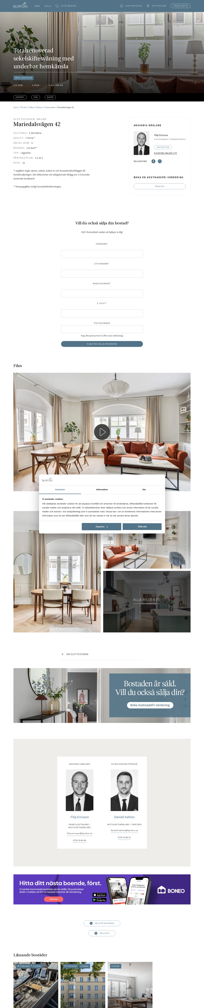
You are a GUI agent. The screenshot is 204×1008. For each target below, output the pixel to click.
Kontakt (20, 97)
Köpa (37, 6)
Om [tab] (144, 489)
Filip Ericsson (79, 817)
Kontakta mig (163, 147)
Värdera (180, 6)
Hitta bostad (66, 5)
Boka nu (159, 186)
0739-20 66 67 (124, 837)
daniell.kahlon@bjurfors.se (124, 830)
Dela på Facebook (102, 923)
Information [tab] (102, 489)
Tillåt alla (142, 526)
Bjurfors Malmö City (165, 153)
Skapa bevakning (131, 5)
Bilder (50, 97)
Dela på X (101, 933)
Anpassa (102, 526)
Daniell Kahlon (124, 817)
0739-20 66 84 (79, 840)
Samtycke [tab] (60, 489)
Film (36, 97)
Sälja (48, 6)
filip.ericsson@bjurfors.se (79, 833)
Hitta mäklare (156, 5)
